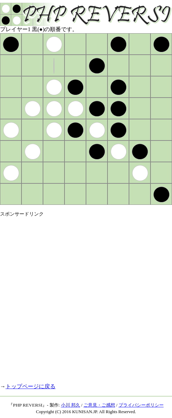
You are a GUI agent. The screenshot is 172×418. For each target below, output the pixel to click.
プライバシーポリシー (141, 405)
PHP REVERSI (27, 405)
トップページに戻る (30, 386)
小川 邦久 (70, 405)
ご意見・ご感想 (99, 405)
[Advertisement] (80, 297)
